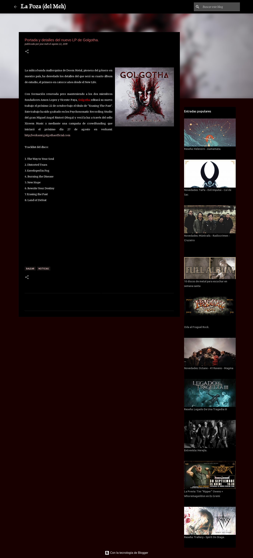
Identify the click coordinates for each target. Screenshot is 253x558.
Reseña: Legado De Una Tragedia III (205, 409)
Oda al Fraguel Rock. (196, 327)
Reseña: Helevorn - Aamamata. (202, 148)
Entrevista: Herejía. (195, 450)
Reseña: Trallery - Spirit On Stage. (204, 537)
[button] (27, 51)
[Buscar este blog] (220, 6)
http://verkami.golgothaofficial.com (47, 135)
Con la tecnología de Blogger (126, 552)
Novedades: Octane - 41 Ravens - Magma (208, 368)
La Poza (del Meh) (43, 7)
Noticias (44, 268)
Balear (30, 268)
